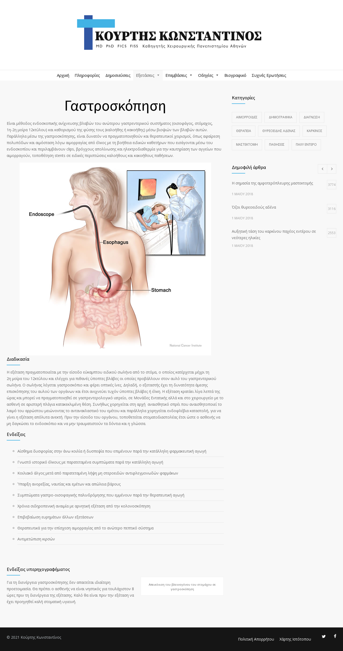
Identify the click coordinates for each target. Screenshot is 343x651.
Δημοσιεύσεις (118, 75)
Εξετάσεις (145, 75)
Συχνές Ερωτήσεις (269, 75)
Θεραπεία (243, 131)
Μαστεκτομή (247, 144)
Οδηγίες (205, 75)
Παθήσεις (277, 144)
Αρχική (63, 75)
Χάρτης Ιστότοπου (295, 639)
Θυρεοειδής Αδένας (279, 131)
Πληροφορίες (87, 75)
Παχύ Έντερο (306, 144)
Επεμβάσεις (176, 75)
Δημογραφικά (280, 117)
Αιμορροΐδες (247, 117)
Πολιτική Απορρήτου (256, 639)
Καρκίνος (314, 131)
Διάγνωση (312, 117)
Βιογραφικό (235, 75)
